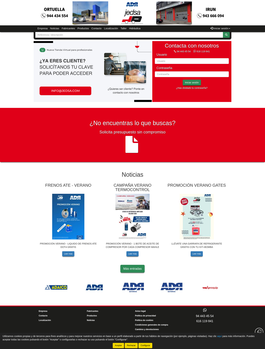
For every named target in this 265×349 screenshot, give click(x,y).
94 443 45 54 (184, 51)
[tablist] (93, 71)
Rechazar (131, 345)
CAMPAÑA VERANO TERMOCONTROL (132, 187)
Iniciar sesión (192, 82)
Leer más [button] (68, 254)
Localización (111, 28)
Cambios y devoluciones (147, 329)
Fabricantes (68, 28)
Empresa (43, 28)
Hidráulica (134, 28)
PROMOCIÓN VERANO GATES (197, 185)
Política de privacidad (145, 316)
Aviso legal (140, 311)
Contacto (96, 28)
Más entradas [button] (132, 268)
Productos (83, 28)
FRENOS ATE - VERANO (68, 185)
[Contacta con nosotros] (259, 332)
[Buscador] (129, 35)
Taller (124, 28)
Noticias (54, 28)
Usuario (161, 54)
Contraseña (164, 68)
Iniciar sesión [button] (220, 28)
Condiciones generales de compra (151, 325)
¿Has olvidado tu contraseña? (192, 88)
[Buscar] (226, 35)
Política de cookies (144, 320)
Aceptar (118, 345)
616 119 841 (203, 51)
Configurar (145, 345)
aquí (219, 336)
